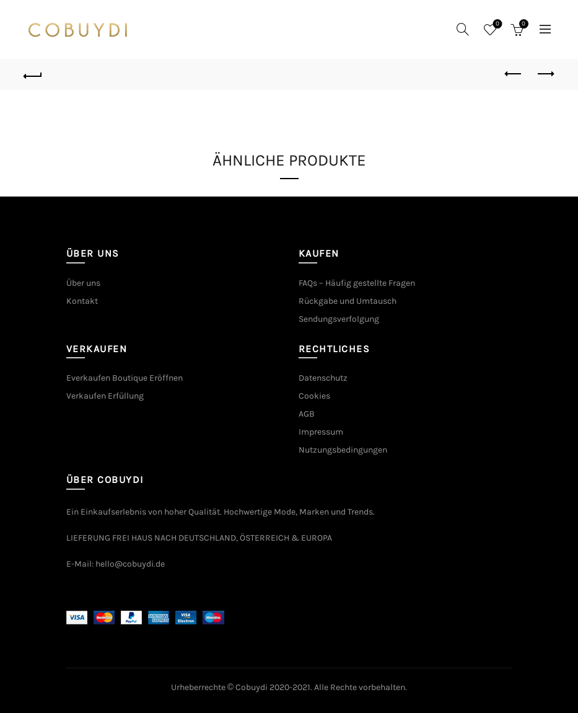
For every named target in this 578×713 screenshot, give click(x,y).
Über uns (83, 283)
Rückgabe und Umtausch (347, 301)
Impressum (321, 432)
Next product (545, 73)
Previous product (514, 73)
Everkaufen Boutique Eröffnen (124, 378)
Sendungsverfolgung (339, 319)
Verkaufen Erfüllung (105, 396)
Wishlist (496, 24)
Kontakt (82, 301)
